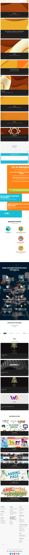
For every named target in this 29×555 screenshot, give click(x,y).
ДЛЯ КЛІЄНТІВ (20, 540)
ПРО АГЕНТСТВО (2, 513)
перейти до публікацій (14, 341)
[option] (5, 333)
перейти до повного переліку (14, 326)
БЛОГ (19, 517)
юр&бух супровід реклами (13, 513)
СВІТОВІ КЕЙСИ (11, 514)
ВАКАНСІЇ (20, 542)
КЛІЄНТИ (1, 514)
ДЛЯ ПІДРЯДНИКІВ (21, 541)
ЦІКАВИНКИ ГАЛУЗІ (21, 513)
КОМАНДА (2, 515)
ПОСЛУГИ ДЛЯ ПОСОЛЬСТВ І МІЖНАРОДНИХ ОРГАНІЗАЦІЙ (22, 535)
